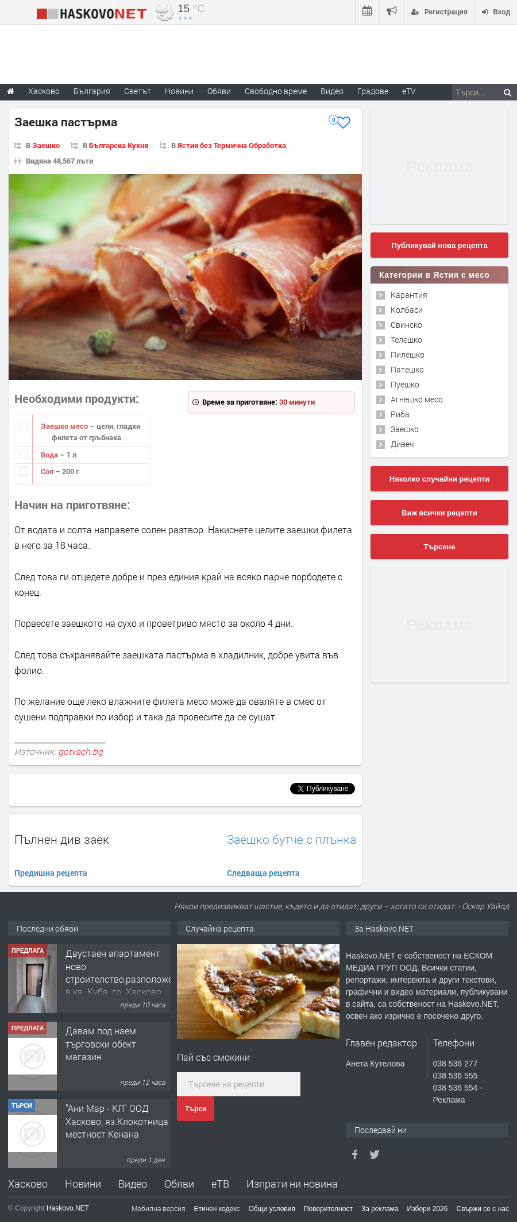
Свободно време (276, 91)
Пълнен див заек (61, 839)
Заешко (46, 145)
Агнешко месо (417, 399)
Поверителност (328, 1209)
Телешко (406, 339)
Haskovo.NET (68, 1208)
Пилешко (408, 354)
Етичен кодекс (217, 1209)
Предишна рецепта (50, 872)
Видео (132, 1183)
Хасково (28, 1183)
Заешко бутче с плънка (291, 839)
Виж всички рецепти (439, 513)
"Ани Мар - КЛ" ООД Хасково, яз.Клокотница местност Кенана (116, 1121)
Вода (50, 454)
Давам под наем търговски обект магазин (100, 1043)
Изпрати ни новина (292, 1183)
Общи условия (272, 1209)
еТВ (220, 1183)
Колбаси (407, 309)
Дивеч (402, 444)
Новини (179, 91)
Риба (400, 414)
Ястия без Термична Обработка (232, 145)
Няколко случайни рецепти (439, 479)
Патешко (407, 369)
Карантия (409, 294)
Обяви (179, 1183)
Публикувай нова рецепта (439, 245)
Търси (195, 1109)
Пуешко (405, 384)
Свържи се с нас (482, 1209)
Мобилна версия (159, 1208)
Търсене (440, 546)
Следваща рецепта (263, 872)
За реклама (380, 1209)
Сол (48, 471)
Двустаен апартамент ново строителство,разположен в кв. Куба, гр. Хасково (121, 972)
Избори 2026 (427, 1209)
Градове (372, 91)
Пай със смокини (213, 1057)
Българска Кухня (118, 145)
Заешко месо (65, 426)
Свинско (406, 324)
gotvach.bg (80, 751)
